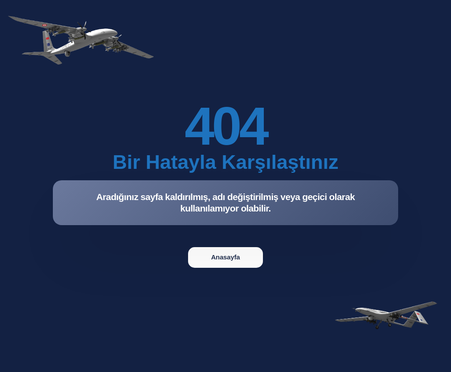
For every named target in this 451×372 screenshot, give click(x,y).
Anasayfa (225, 257)
